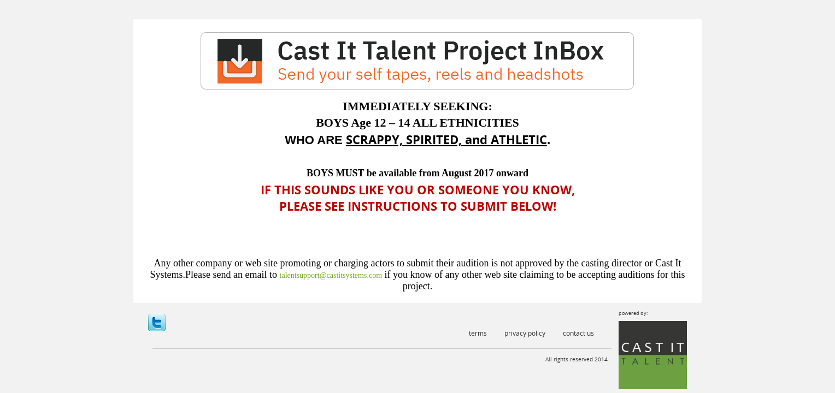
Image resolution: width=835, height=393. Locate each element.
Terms (478, 333)
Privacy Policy (524, 333)
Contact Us (578, 333)
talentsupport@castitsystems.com (331, 275)
